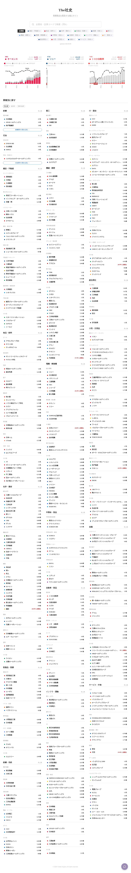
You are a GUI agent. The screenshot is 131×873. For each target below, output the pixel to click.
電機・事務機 (40, 35)
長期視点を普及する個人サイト (65, 16)
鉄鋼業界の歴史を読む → (22, 129)
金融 (71, 39)
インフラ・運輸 (91, 35)
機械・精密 (24, 35)
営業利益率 (21, 106)
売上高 (6, 106)
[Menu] (124, 866)
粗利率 (13, 106)
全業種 (21, 31)
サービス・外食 (86, 39)
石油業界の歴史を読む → (22, 163)
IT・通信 (107, 35)
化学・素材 (64, 31)
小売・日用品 (57, 39)
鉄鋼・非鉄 (96, 31)
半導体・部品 (57, 35)
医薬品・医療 (81, 31)
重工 (109, 31)
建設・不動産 (34, 31)
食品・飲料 (49, 31)
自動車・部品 (74, 35)
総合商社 (43, 39)
